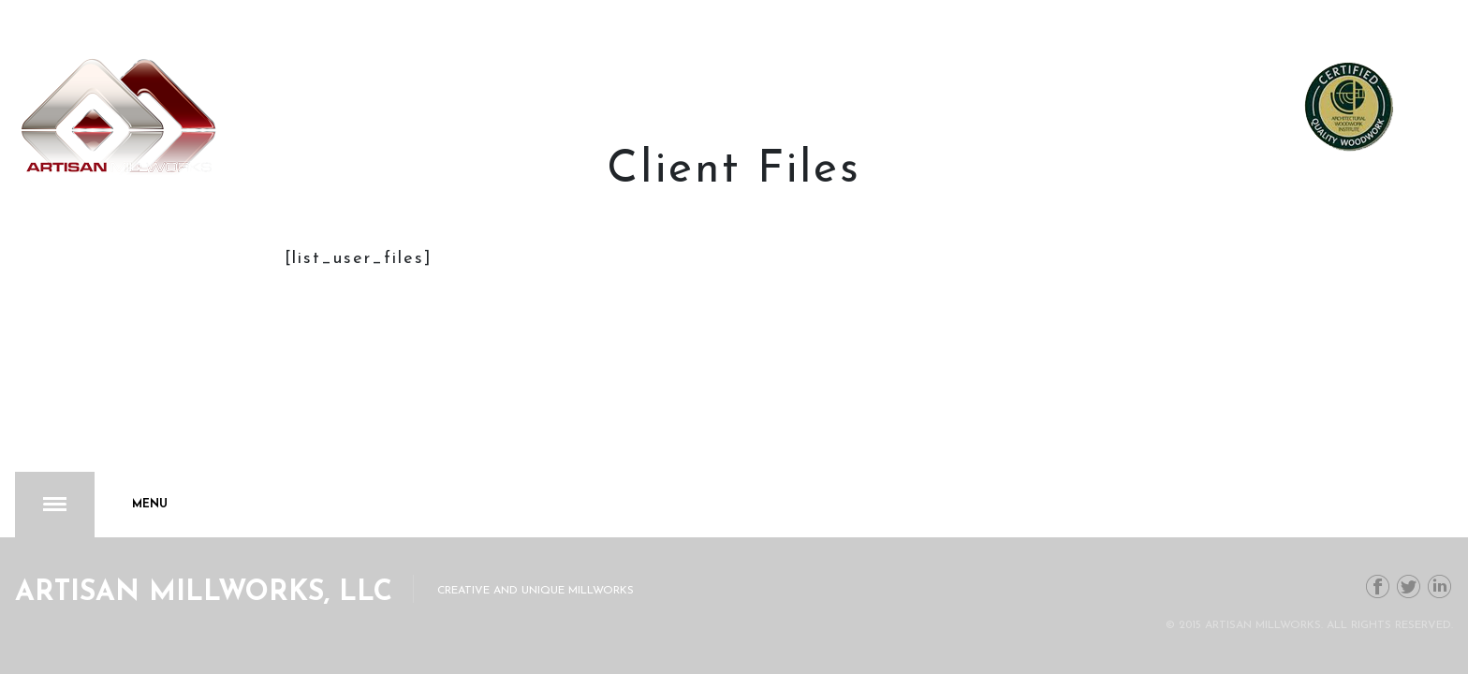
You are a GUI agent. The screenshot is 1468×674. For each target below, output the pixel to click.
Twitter (1409, 587)
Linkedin (1440, 587)
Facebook (1378, 587)
